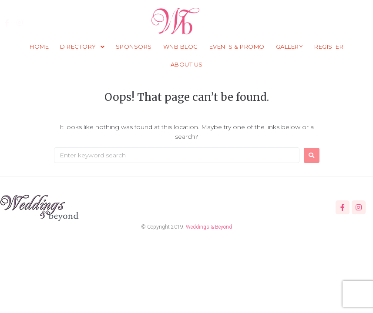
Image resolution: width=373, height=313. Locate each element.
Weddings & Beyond (209, 227)
